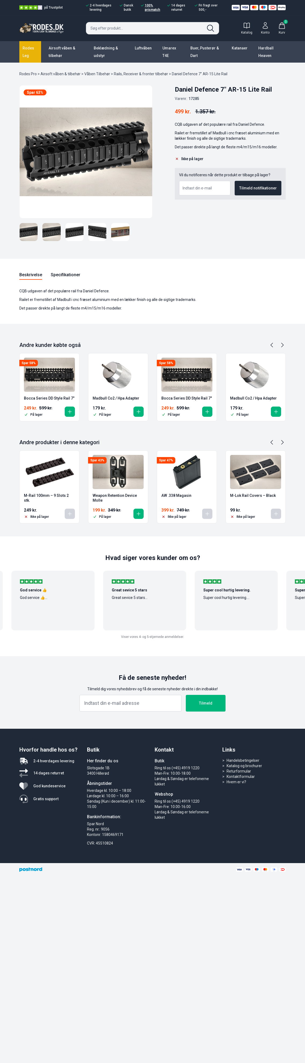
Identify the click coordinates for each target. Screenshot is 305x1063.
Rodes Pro (28, 74)
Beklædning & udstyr (106, 52)
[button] (70, 412)
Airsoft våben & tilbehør (62, 52)
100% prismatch (150, 7)
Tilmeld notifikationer (258, 188)
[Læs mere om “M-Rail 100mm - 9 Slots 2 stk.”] (70, 514)
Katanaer (240, 48)
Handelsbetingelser (243, 760)
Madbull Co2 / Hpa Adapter (116, 398)
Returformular (239, 771)
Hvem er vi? (236, 782)
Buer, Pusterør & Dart (204, 52)
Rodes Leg (28, 52)
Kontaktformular (241, 776)
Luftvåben (143, 48)
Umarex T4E (169, 52)
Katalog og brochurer (244, 766)
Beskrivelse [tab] (30, 274)
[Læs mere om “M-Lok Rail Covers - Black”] (276, 514)
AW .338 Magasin (176, 495)
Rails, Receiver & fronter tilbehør (141, 74)
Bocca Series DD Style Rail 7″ (49, 398)
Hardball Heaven (266, 52)
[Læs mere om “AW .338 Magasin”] (207, 514)
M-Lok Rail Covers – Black (253, 495)
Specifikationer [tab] (65, 274)
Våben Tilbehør (97, 74)
